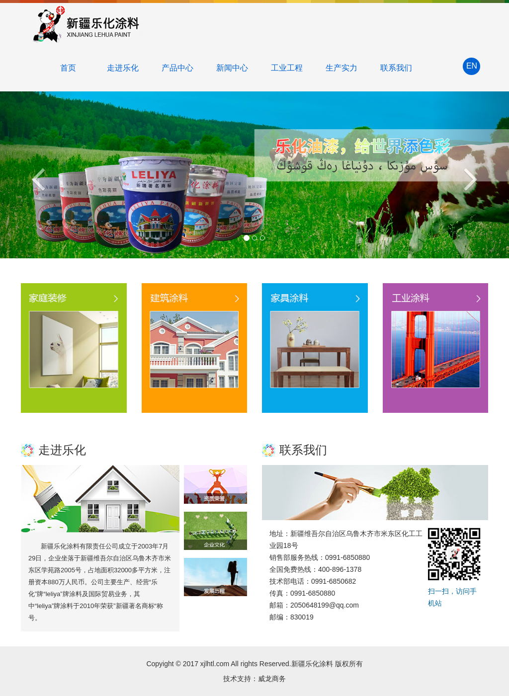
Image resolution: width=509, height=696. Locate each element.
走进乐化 (123, 68)
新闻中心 (232, 68)
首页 (68, 68)
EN (471, 66)
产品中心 (177, 68)
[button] (38, 174)
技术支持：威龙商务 (254, 679)
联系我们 (396, 68)
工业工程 (287, 68)
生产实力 (341, 68)
